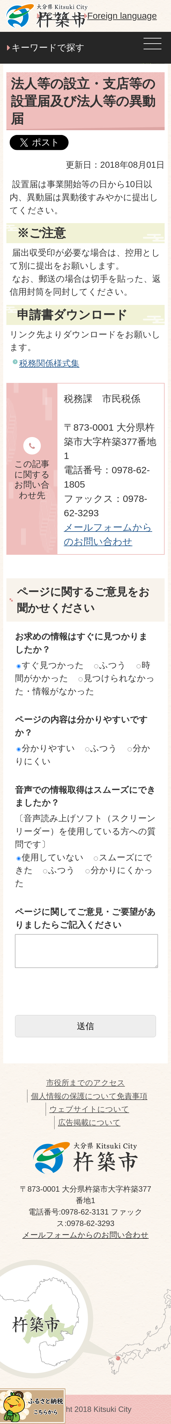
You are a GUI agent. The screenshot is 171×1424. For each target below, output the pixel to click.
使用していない (50, 857)
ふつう (110, 665)
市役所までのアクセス (85, 1082)
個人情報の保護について (74, 1096)
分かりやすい (46, 748)
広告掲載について (89, 1122)
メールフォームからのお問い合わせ (85, 1234)
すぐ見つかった (50, 665)
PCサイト (60, 16)
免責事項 (132, 1096)
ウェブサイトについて (89, 1109)
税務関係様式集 (49, 363)
